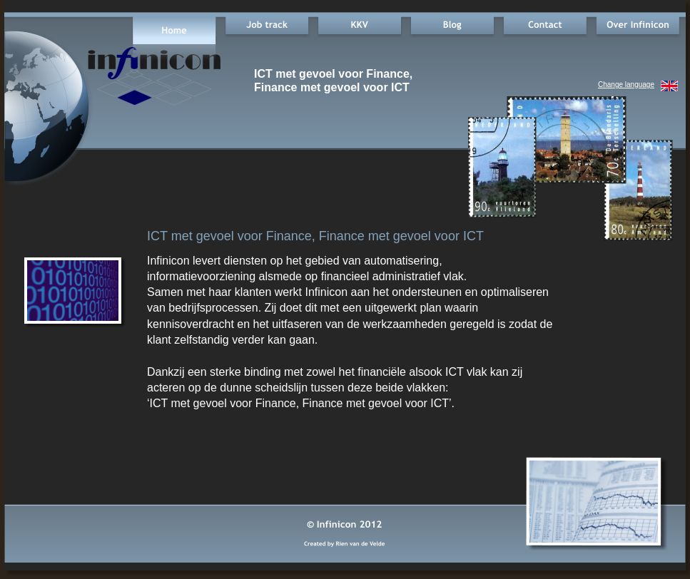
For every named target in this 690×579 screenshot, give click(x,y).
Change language (626, 84)
